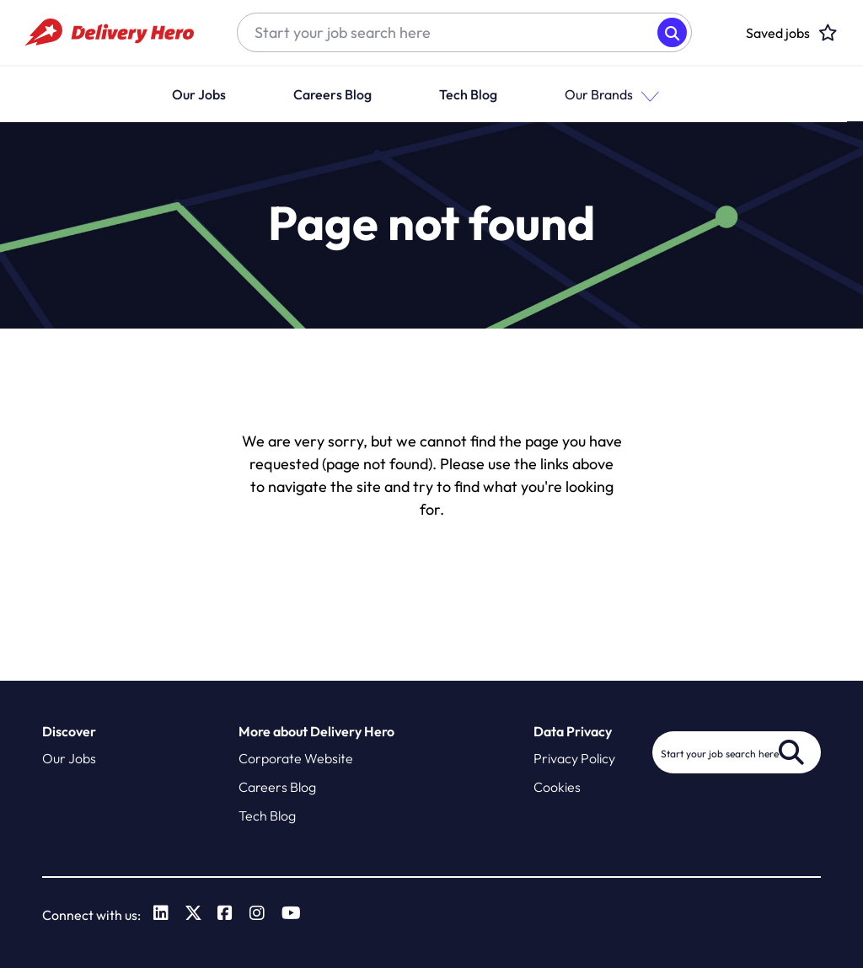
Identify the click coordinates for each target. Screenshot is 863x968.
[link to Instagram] (258, 914)
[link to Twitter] (193, 914)
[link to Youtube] (292, 914)
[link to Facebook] (226, 914)
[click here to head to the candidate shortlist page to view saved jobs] (778, 33)
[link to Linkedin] (161, 914)
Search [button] (672, 32)
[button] (662, 94)
